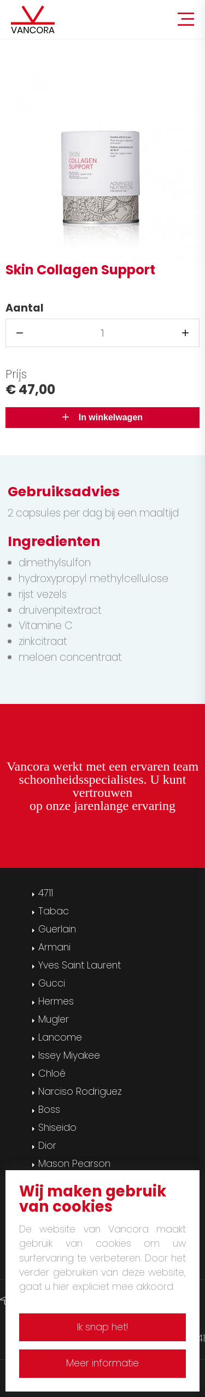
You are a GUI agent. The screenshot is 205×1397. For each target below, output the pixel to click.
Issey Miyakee (69, 1055)
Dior (47, 1145)
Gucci (51, 983)
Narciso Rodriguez (80, 1091)
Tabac (53, 911)
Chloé (52, 1073)
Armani (54, 947)
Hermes (56, 1001)
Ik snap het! (102, 1327)
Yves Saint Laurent (79, 965)
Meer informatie (102, 1363)
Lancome (60, 1037)
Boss (49, 1109)
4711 (45, 893)
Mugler (53, 1019)
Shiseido (57, 1127)
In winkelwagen (102, 417)
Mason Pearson (74, 1163)
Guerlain (57, 929)
